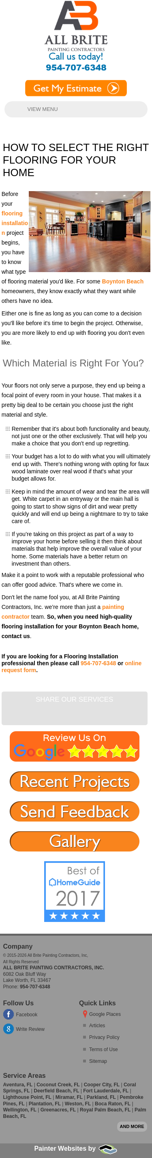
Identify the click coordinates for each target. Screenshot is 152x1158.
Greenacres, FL (58, 1110)
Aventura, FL (18, 1085)
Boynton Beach (123, 281)
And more (132, 1126)
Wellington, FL (19, 1110)
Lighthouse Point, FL (27, 1097)
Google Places (105, 1014)
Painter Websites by (76, 1148)
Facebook (27, 1015)
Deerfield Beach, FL (56, 1091)
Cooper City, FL (102, 1085)
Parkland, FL (101, 1097)
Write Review (30, 1029)
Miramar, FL (69, 1097)
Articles (97, 1025)
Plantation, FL (45, 1104)
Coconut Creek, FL (58, 1085)
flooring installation (15, 223)
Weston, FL (78, 1104)
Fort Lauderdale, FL (105, 1091)
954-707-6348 (98, 663)
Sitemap (98, 1061)
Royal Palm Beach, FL (105, 1110)
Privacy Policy (104, 1037)
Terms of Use (103, 1049)
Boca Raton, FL (113, 1104)
